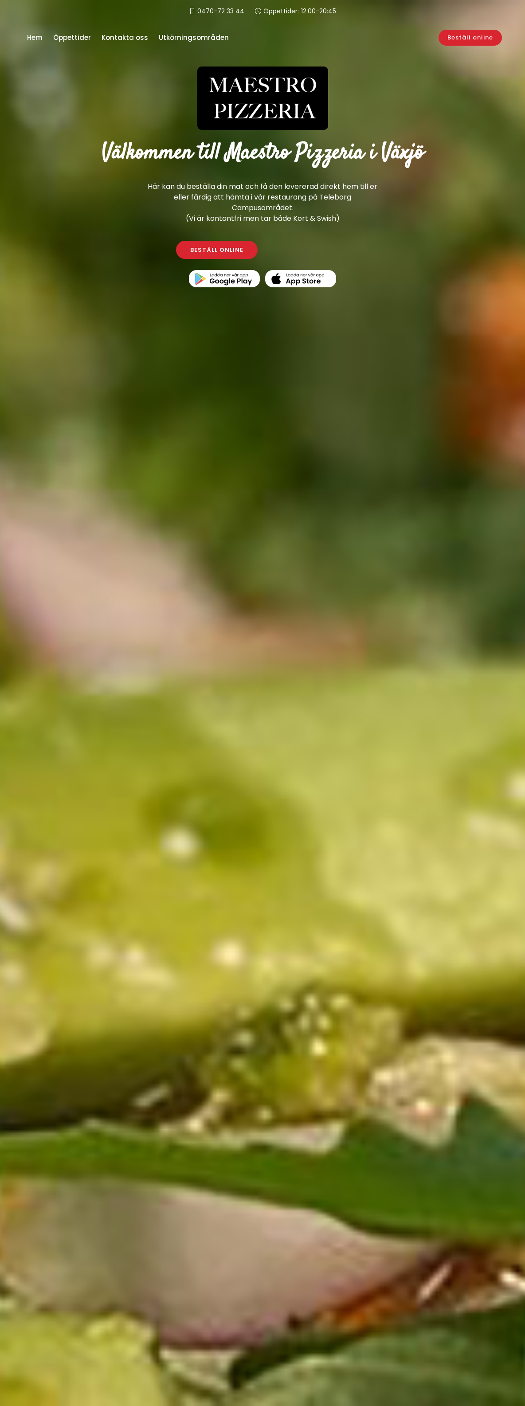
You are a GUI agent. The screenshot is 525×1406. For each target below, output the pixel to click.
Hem (35, 37)
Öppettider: (299, 11)
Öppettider (72, 37)
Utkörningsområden (194, 37)
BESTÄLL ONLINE (216, 250)
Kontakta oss (125, 37)
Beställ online (475, 37)
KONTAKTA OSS (308, 250)
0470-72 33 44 (220, 11)
